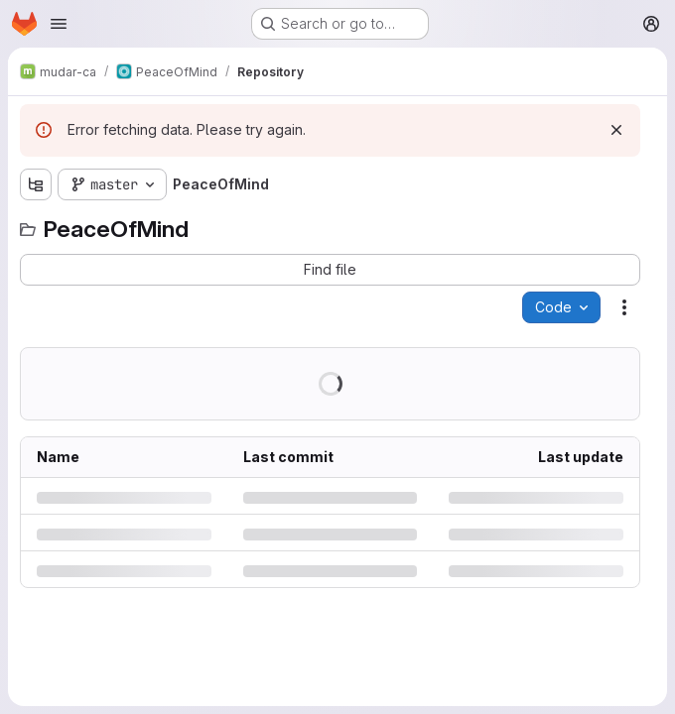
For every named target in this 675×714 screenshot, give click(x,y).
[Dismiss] (616, 130)
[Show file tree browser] (36, 184)
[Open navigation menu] (58, 24)
